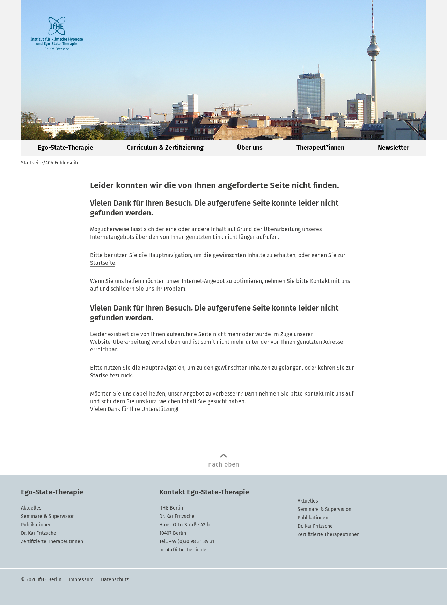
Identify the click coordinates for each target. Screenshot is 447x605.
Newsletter (393, 147)
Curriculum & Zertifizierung (165, 147)
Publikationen (36, 525)
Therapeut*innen (320, 147)
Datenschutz (115, 580)
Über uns (250, 147)
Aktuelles (31, 508)
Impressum (81, 580)
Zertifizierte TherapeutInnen (52, 541)
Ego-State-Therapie (65, 147)
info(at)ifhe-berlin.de (182, 550)
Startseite (32, 163)
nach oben (223, 464)
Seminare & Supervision (48, 516)
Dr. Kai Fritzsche (38, 533)
